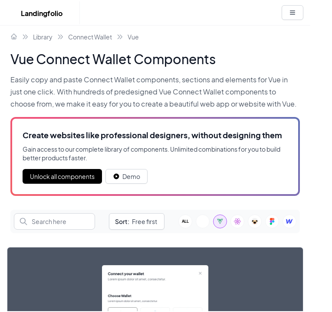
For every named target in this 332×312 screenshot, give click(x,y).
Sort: (122, 221)
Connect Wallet (90, 37)
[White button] (292, 12)
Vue (133, 37)
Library (43, 37)
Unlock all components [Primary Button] (62, 176)
